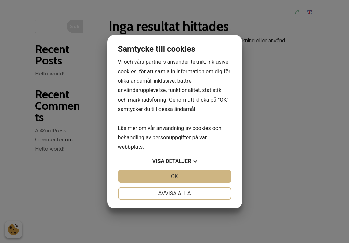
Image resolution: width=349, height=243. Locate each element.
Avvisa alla (174, 193)
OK (174, 176)
